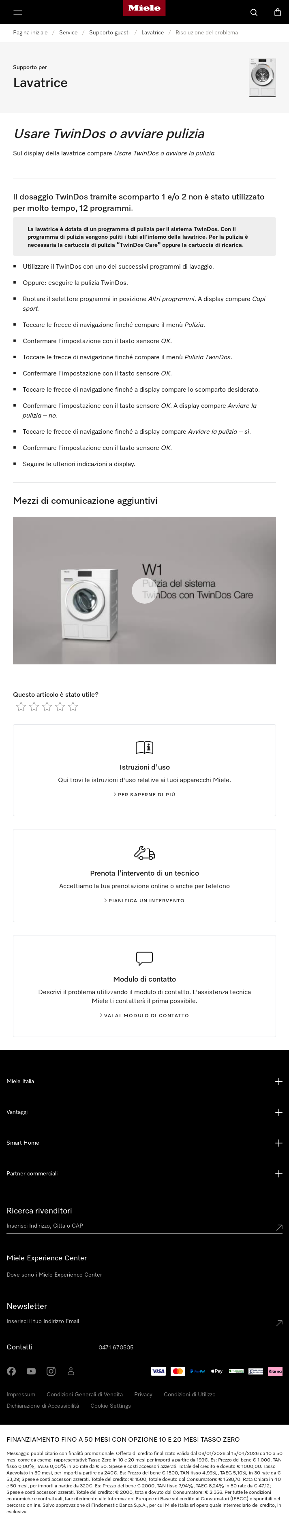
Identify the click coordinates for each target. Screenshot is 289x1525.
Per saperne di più (144, 795)
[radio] (21, 706)
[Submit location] (279, 1227)
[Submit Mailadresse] (279, 1323)
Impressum (20, 1395)
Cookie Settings (110, 1406)
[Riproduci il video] (145, 591)
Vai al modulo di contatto (145, 1016)
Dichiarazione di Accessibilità (42, 1406)
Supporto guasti (109, 33)
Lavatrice (152, 33)
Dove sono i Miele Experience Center (54, 1275)
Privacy (143, 1395)
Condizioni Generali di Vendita (85, 1395)
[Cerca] (254, 12)
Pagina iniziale (30, 33)
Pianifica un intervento (144, 901)
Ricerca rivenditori (39, 1211)
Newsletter (26, 1306)
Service (68, 33)
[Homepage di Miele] (144, 12)
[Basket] (278, 12)
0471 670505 (115, 1348)
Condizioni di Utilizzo (190, 1395)
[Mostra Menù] (18, 12)
